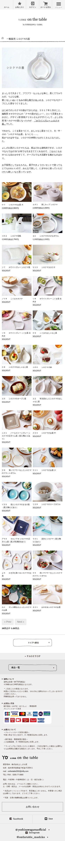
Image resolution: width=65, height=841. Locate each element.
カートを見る (45, 7)
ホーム (6, 7)
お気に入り (19, 7)
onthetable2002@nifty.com (18, 771)
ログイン (32, 7)
